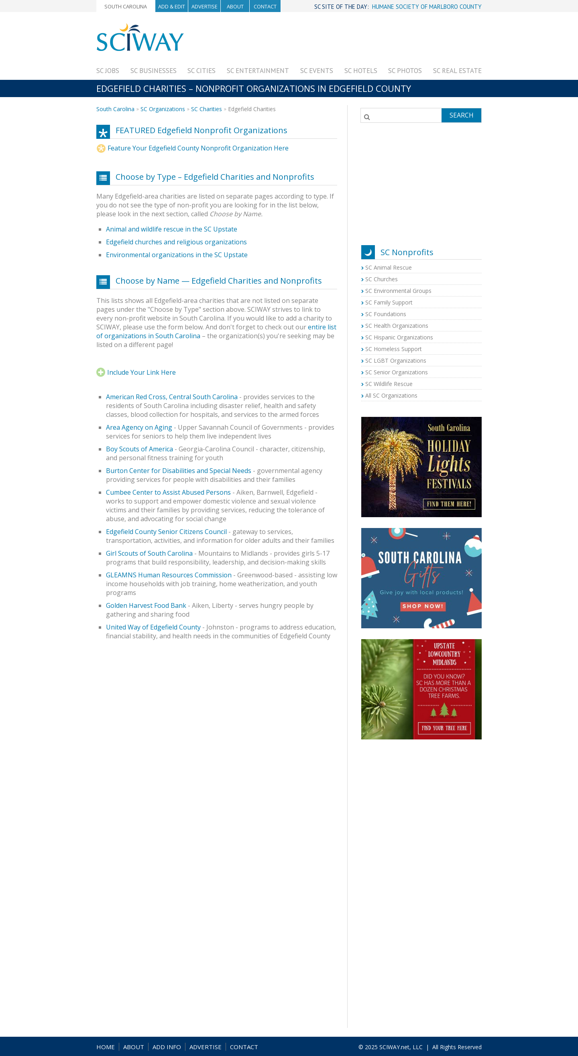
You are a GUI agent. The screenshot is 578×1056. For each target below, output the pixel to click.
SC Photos (405, 70)
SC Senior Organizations (396, 372)
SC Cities (201, 70)
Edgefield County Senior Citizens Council (166, 531)
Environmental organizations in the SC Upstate (177, 254)
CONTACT (244, 1047)
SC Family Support (389, 302)
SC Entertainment (258, 70)
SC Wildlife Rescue (389, 384)
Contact (265, 6)
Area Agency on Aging (139, 427)
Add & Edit (171, 6)
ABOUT (133, 1047)
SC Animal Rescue (388, 267)
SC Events (316, 70)
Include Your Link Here (141, 372)
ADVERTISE (205, 1047)
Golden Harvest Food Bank (146, 605)
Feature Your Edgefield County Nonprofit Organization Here (198, 148)
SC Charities (206, 109)
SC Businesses (153, 70)
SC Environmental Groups (398, 290)
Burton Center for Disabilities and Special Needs (178, 470)
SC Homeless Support (393, 349)
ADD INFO (167, 1047)
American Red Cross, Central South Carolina (172, 396)
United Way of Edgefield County (153, 627)
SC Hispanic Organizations (399, 337)
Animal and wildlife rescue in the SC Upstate (171, 229)
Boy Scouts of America (139, 449)
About (235, 6)
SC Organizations (162, 109)
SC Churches (381, 279)
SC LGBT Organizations (395, 360)
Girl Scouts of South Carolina (149, 553)
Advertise (204, 6)
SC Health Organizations (396, 325)
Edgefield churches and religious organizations (176, 242)
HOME (105, 1047)
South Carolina (125, 6)
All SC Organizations (391, 395)
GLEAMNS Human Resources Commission (169, 575)
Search (462, 115)
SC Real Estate (457, 70)
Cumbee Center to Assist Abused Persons (168, 492)
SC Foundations (385, 314)
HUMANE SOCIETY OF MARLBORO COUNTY (427, 6)
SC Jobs (107, 70)
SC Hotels (360, 70)
